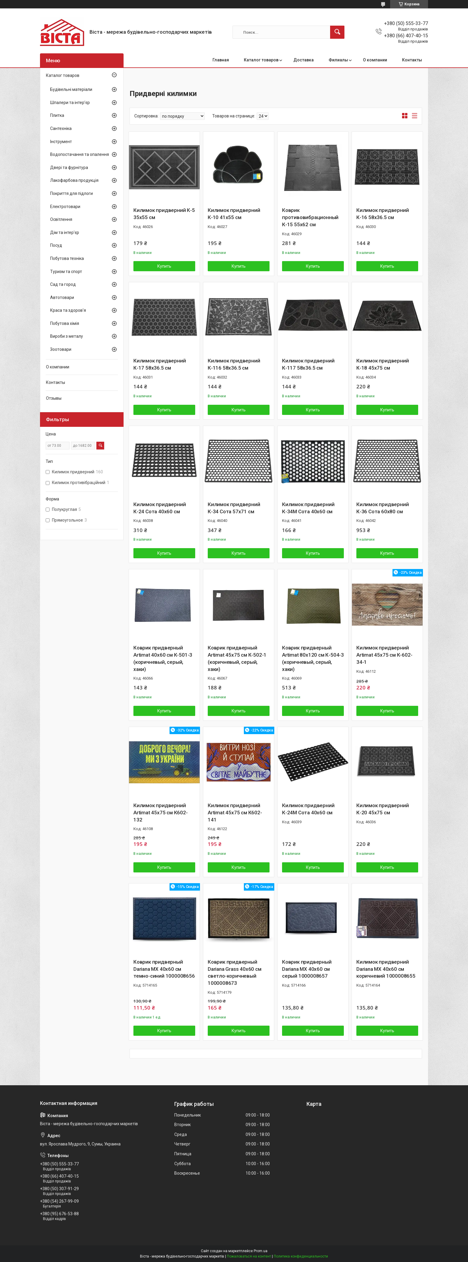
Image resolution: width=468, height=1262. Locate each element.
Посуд (56, 245)
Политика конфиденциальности (301, 1256)
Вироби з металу (66, 336)
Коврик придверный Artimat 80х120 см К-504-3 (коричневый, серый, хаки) (313, 658)
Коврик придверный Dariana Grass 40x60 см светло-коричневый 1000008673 (234, 972)
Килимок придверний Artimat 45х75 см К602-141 (235, 812)
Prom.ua (260, 1251)
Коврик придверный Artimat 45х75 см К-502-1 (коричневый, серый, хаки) (237, 658)
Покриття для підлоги (71, 193)
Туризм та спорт (66, 271)
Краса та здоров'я (68, 310)
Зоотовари (60, 349)
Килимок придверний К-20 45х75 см (382, 809)
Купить (164, 266)
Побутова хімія (64, 323)
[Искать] (337, 32)
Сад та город (63, 284)
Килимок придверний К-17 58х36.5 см (159, 364)
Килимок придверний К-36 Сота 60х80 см (382, 507)
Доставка (303, 60)
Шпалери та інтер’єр (70, 102)
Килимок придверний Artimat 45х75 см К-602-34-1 (384, 655)
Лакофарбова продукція (74, 180)
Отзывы (53, 398)
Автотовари (62, 297)
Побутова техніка (67, 258)
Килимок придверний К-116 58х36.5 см (234, 364)
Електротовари (65, 206)
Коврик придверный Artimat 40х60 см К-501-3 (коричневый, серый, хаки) (162, 658)
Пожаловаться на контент (249, 1256)
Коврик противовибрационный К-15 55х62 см (310, 217)
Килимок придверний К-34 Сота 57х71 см (234, 507)
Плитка (57, 115)
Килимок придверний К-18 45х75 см (382, 364)
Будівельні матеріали (71, 89)
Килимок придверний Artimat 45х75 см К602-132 (160, 812)
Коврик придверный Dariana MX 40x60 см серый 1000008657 (307, 969)
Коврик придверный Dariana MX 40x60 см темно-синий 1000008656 (164, 969)
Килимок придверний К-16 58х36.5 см (382, 213)
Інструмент (61, 141)
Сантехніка (61, 128)
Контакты (412, 60)
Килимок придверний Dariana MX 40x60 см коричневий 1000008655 (385, 969)
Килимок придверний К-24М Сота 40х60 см (308, 809)
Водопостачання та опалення (79, 154)
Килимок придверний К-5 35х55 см (164, 213)
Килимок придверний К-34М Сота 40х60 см (308, 507)
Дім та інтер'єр (64, 232)
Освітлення (61, 219)
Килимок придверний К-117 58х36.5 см (308, 364)
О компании (375, 60)
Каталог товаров (261, 60)
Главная (221, 60)
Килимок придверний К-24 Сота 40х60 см (159, 507)
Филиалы (338, 60)
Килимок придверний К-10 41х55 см (234, 213)
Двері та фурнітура (69, 167)
